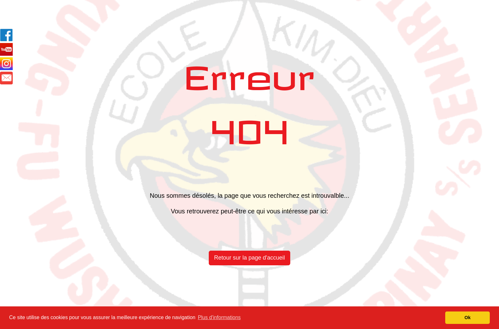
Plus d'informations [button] (219, 317)
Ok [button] (468, 317)
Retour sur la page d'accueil (249, 257)
